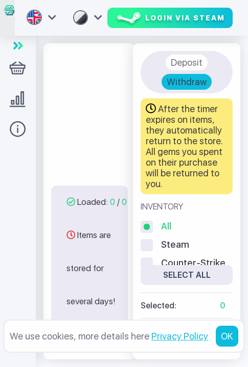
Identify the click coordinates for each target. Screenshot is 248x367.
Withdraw (187, 81)
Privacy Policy (179, 336)
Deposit (186, 62)
